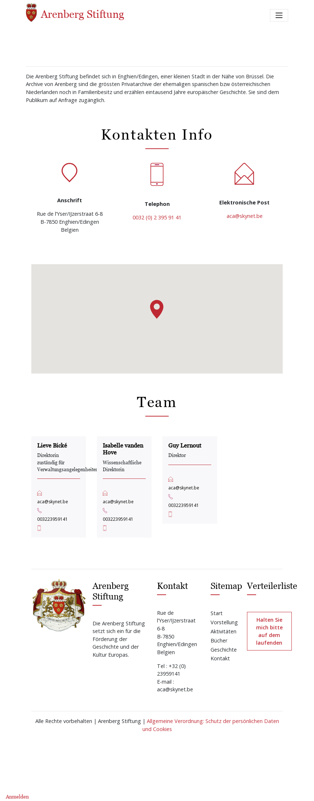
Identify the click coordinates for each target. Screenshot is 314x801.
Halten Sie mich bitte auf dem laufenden (269, 631)
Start (217, 613)
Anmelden (17, 796)
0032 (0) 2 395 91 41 (157, 217)
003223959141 (52, 519)
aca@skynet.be (245, 215)
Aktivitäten (223, 631)
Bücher (219, 640)
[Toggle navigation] (279, 15)
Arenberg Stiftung (75, 12)
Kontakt (220, 658)
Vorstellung (224, 622)
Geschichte (224, 649)
